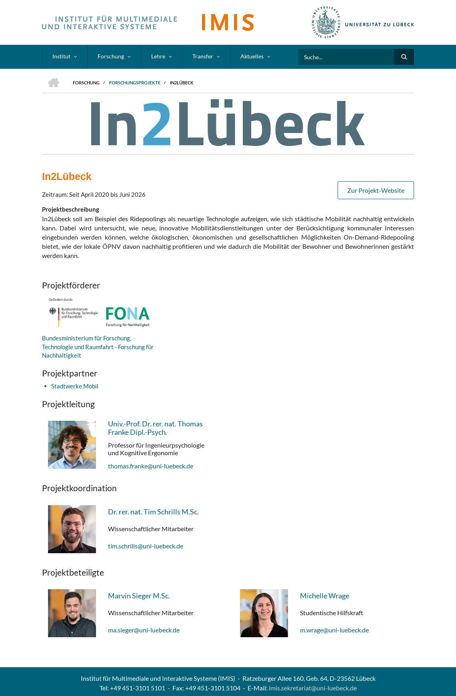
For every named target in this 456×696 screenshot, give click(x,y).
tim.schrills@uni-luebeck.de (145, 546)
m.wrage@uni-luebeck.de (334, 630)
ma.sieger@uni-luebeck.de (144, 630)
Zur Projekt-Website (375, 190)
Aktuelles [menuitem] (252, 56)
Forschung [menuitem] (111, 56)
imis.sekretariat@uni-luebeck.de (313, 688)
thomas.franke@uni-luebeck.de (150, 466)
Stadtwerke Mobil (74, 386)
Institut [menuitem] (61, 56)
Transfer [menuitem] (202, 56)
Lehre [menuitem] (158, 56)
